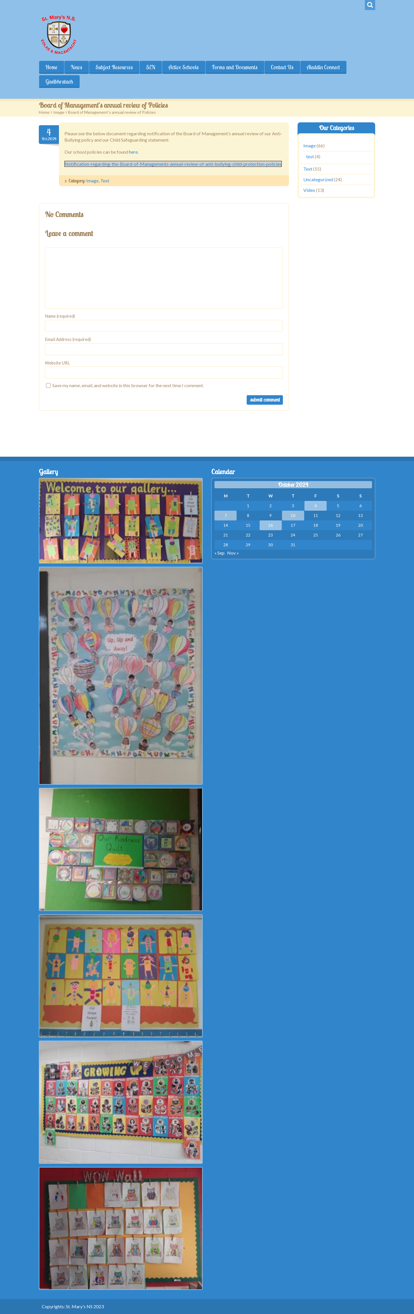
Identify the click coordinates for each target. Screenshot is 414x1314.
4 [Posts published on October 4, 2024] (316, 505)
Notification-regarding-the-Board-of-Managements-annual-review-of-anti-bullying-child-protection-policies (173, 164)
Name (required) (60, 316)
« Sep (219, 552)
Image (58, 112)
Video (309, 190)
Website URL (57, 362)
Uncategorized (318, 179)
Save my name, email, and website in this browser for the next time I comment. (128, 385)
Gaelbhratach (59, 81)
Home (51, 67)
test (310, 156)
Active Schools (183, 67)
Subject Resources (114, 67)
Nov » (233, 552)
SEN (150, 67)
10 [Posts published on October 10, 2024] (293, 515)
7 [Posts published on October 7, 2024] (226, 515)
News (76, 67)
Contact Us (282, 67)
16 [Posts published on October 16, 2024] (270, 525)
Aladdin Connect (323, 67)
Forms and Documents (235, 67)
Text (104, 180)
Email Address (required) (68, 339)
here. (134, 152)
